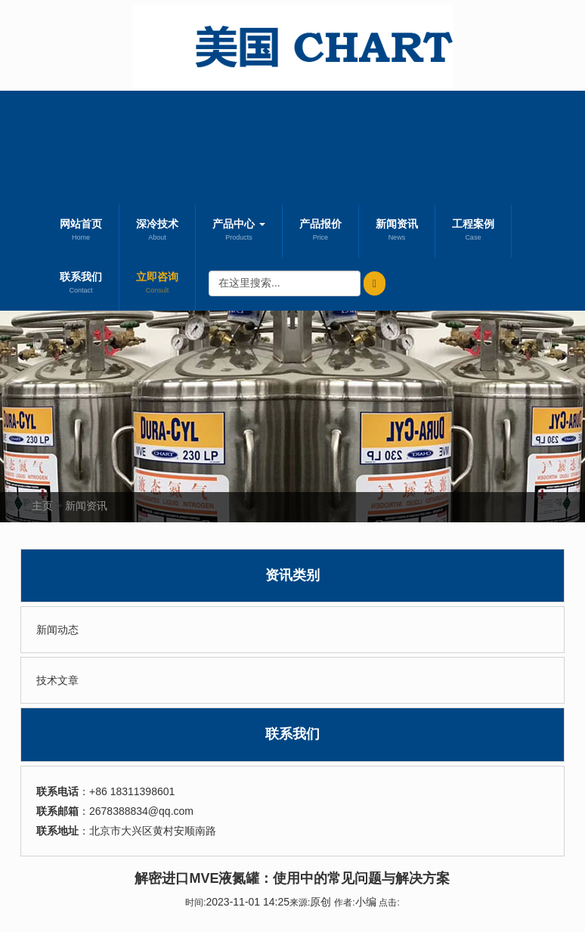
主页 (42, 506)
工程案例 (473, 231)
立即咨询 (157, 284)
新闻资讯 (397, 231)
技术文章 (57, 680)
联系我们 (81, 284)
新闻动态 (57, 630)
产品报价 (320, 231)
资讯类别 (292, 575)
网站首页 (81, 231)
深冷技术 (157, 231)
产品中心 (238, 231)
